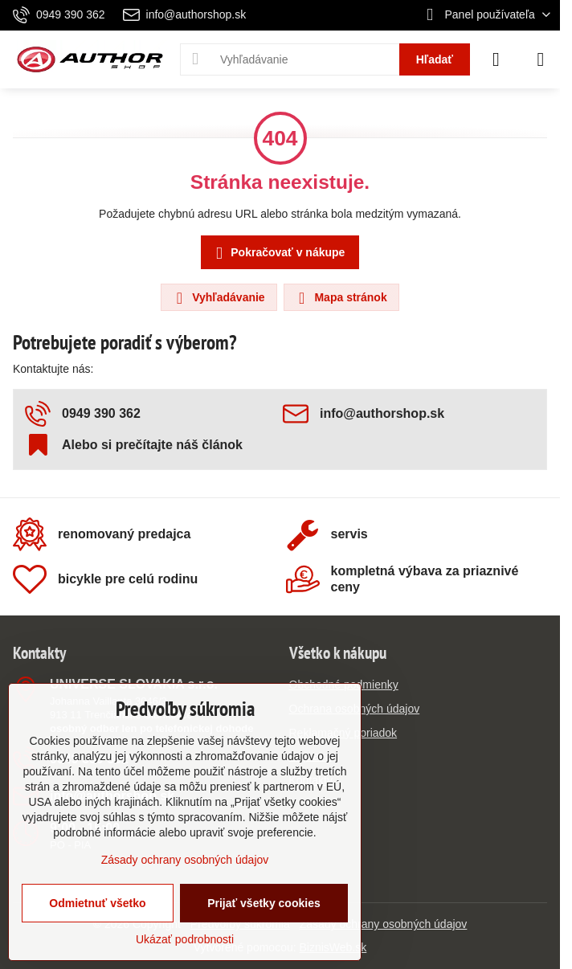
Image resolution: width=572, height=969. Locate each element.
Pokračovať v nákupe (277, 253)
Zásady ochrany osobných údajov (384, 924)
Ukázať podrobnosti (185, 939)
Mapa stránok (340, 298)
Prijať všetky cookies (264, 903)
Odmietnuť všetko (97, 903)
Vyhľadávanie (217, 298)
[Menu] (540, 59)
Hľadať (434, 59)
